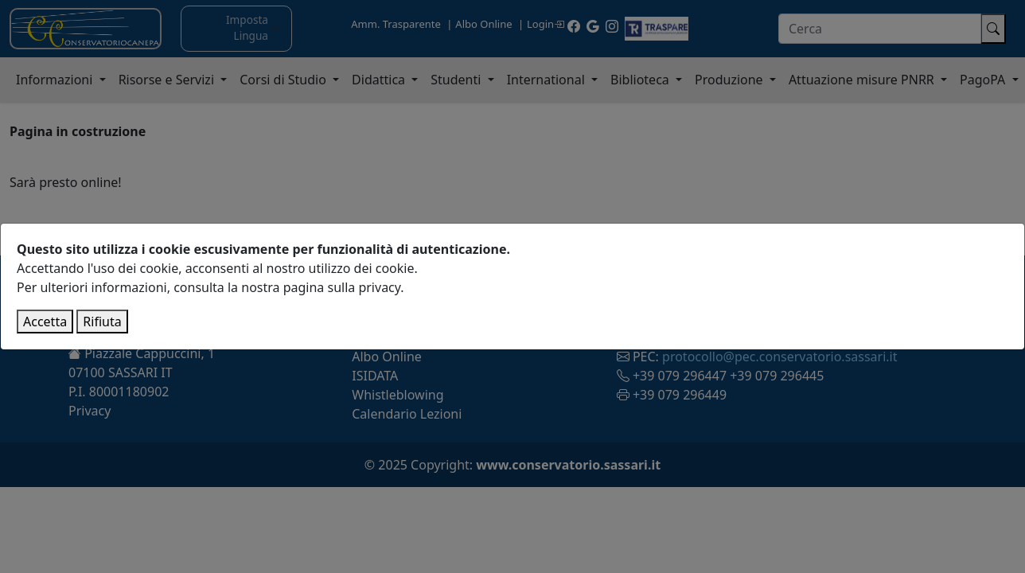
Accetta (45, 321)
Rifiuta (102, 321)
